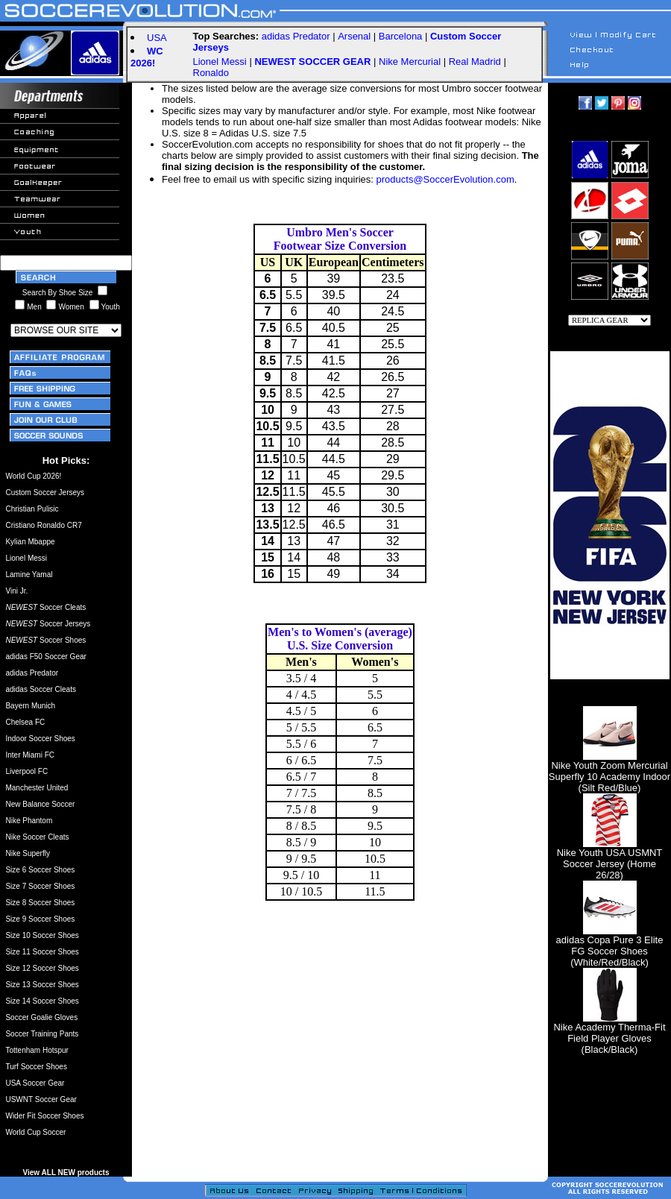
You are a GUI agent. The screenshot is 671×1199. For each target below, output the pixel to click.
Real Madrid (475, 61)
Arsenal (354, 36)
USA (157, 37)
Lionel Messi (220, 61)
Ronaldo (211, 72)
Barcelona (401, 36)
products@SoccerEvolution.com (445, 179)
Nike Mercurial (410, 61)
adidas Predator (296, 36)
